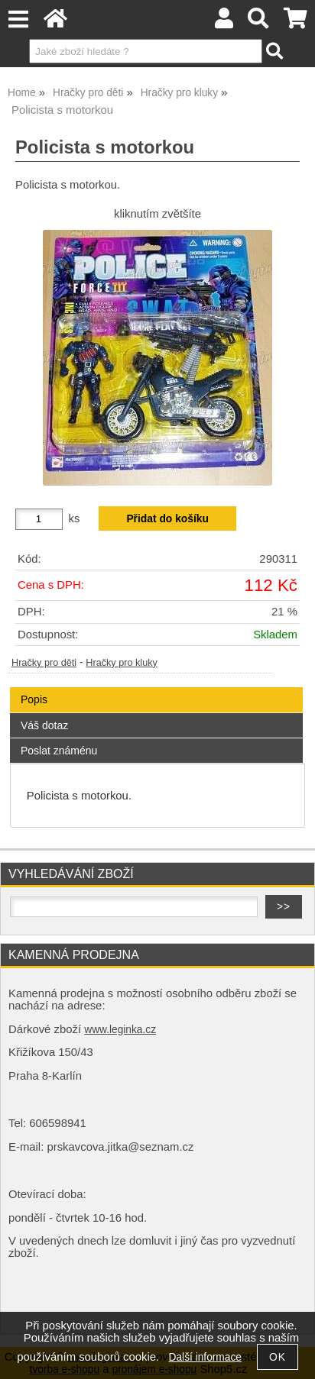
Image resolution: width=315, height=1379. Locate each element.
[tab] (156, 687)
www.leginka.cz (120, 1029)
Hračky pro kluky (122, 662)
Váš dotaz (44, 725)
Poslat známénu (59, 750)
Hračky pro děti (43, 662)
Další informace (205, 1357)
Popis (34, 699)
